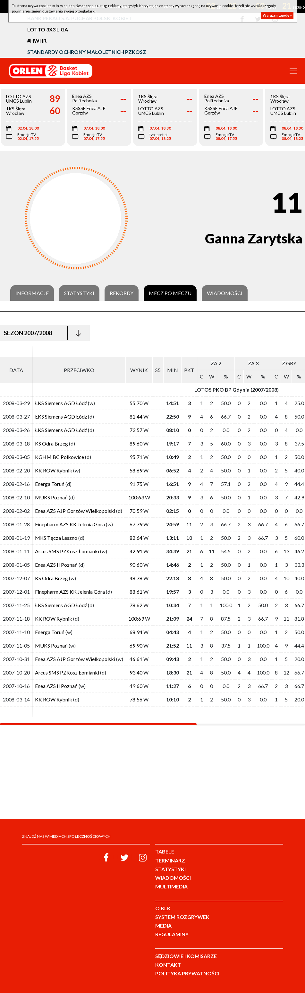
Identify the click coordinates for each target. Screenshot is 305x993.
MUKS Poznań (51, 497)
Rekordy (121, 293)
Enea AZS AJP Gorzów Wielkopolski (75, 511)
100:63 (136, 497)
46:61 (136, 659)
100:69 (136, 618)
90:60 (136, 565)
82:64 (136, 538)
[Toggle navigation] (293, 70)
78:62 (136, 605)
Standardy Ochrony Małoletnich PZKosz (86, 52)
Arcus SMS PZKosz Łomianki (67, 551)
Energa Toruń (49, 484)
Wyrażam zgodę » (277, 15)
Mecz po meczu (170, 293)
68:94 (136, 632)
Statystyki (79, 293)
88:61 (136, 592)
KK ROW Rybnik (53, 470)
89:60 (136, 443)
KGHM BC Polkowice (59, 457)
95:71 (136, 457)
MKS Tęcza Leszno (56, 538)
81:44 (136, 416)
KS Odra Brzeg (51, 443)
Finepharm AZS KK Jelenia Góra (70, 524)
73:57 (136, 430)
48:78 (136, 578)
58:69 (136, 470)
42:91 (136, 551)
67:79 (136, 524)
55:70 (136, 403)
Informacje (32, 293)
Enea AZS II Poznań (56, 565)
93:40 (136, 672)
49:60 (136, 686)
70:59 (136, 511)
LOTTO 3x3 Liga (47, 29)
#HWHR (37, 41)
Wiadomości (224, 293)
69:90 (136, 645)
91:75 (136, 484)
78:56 (136, 699)
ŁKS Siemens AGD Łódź (61, 403)
